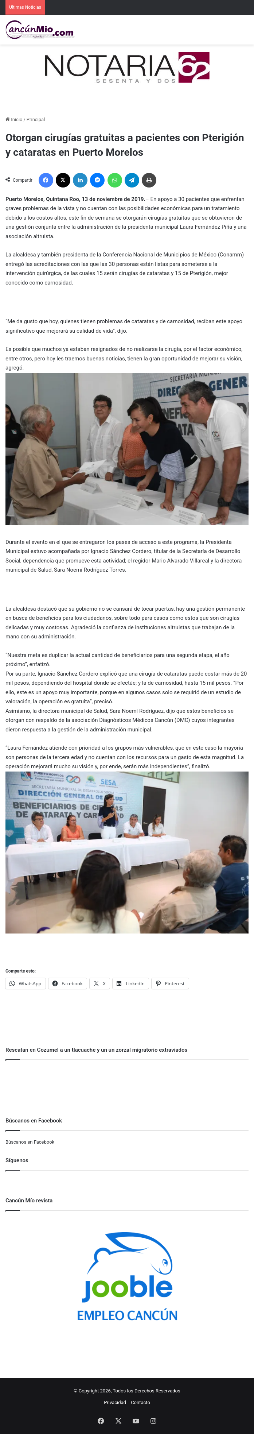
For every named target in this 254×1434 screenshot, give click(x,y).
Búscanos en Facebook (29, 1142)
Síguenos (16, 1160)
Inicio (13, 119)
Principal (36, 119)
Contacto (140, 1402)
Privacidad (115, 1402)
